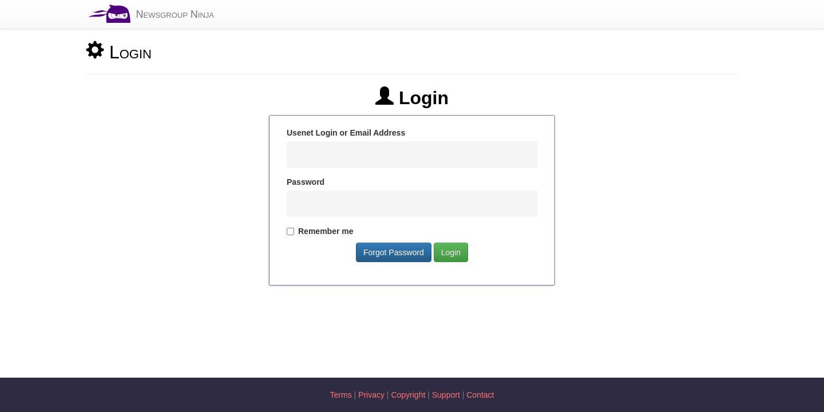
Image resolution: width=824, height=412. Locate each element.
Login (451, 252)
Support (446, 394)
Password (305, 182)
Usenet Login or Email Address (346, 132)
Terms (341, 394)
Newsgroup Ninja (175, 14)
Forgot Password (393, 252)
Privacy (371, 394)
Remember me (320, 231)
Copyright (408, 394)
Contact (480, 394)
